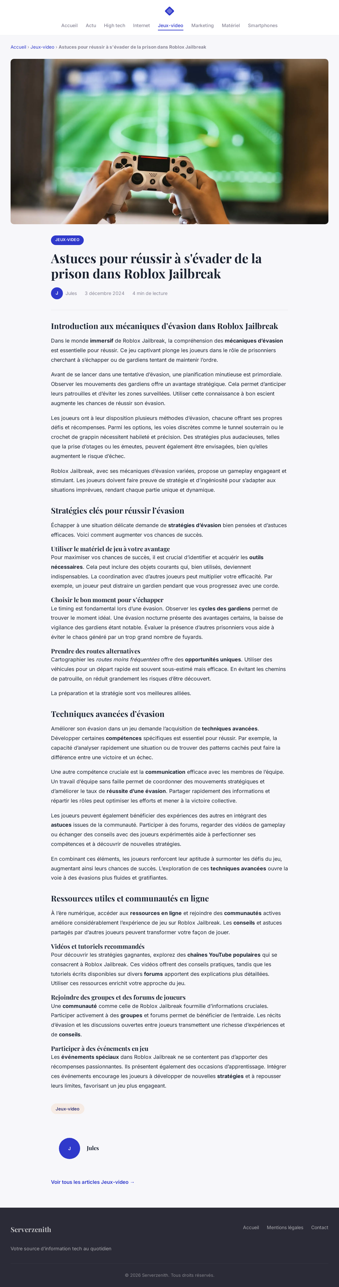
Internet (141, 25)
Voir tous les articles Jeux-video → (93, 1182)
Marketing (202, 25)
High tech (114, 25)
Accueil (69, 25)
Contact (319, 1227)
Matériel (231, 25)
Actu (91, 25)
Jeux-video (170, 25)
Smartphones (263, 25)
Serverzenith (31, 1229)
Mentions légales (285, 1227)
